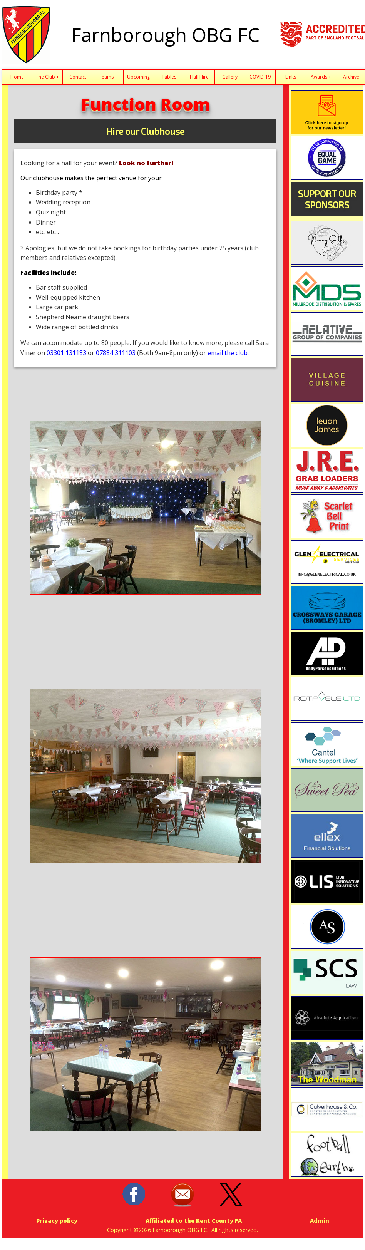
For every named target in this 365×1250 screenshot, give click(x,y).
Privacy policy (56, 1220)
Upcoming (138, 77)
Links (290, 77)
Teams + (108, 77)
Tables (169, 77)
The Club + (47, 77)
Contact (77, 77)
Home (17, 77)
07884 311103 (116, 353)
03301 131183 (66, 353)
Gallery (230, 77)
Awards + (321, 77)
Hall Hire (199, 77)
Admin (319, 1220)
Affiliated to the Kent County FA (194, 1220)
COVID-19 (260, 77)
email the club (228, 353)
